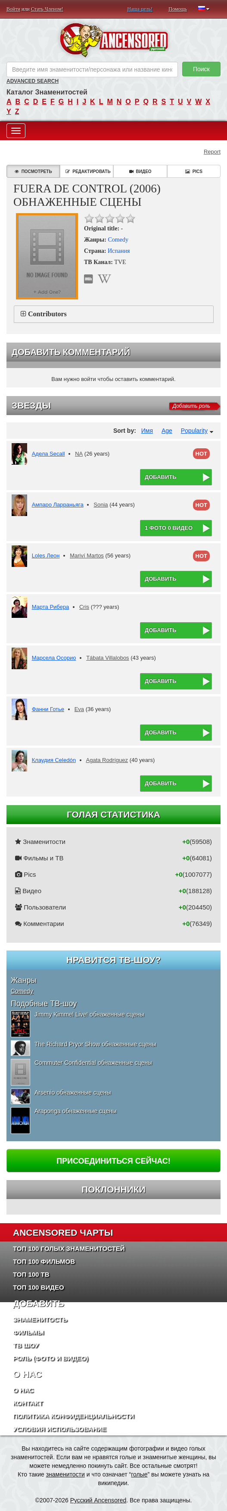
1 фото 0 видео (169, 528)
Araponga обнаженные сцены (75, 1111)
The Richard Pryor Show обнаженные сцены (95, 1044)
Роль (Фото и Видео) (50, 1358)
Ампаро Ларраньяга (58, 504)
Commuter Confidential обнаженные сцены (93, 1062)
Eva (79, 709)
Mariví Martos (87, 555)
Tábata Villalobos (107, 658)
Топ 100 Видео (38, 1287)
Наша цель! (140, 9)
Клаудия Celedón (54, 760)
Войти (13, 9)
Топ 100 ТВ (31, 1274)
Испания (119, 251)
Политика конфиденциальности (73, 1416)
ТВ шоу (26, 1345)
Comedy (118, 239)
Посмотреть (33, 171)
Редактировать (87, 171)
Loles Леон (46, 555)
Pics (193, 171)
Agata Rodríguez (107, 760)
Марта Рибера (50, 607)
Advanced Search (32, 81)
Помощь (177, 9)
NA (79, 453)
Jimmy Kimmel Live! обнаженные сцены (89, 1014)
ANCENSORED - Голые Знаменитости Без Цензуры (113, 40)
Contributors (47, 314)
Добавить (161, 477)
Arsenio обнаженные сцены (72, 1092)
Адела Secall (48, 453)
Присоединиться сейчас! (113, 1161)
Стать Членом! (47, 9)
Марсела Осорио (54, 658)
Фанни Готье (48, 709)
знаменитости (65, 1474)
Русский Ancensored (98, 1500)
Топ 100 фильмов (44, 1261)
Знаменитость (40, 1319)
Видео (140, 171)
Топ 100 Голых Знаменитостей (69, 1248)
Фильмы (28, 1332)
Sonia (100, 504)
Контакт (28, 1403)
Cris (84, 607)
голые (139, 1474)
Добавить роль (191, 406)
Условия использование (59, 1428)
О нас (23, 1390)
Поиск (201, 69)
